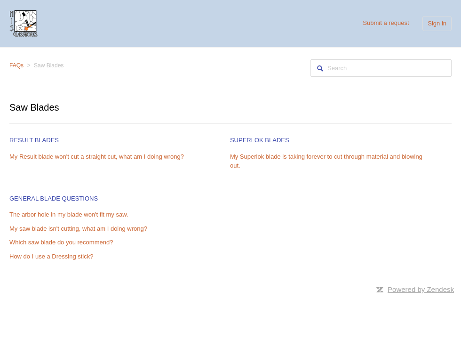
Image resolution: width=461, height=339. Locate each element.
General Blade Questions (53, 198)
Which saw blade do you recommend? (61, 242)
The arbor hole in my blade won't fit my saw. (68, 214)
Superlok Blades (259, 140)
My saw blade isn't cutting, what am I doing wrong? (78, 228)
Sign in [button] (437, 23)
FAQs (16, 65)
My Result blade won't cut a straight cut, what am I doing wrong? (96, 156)
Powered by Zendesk (421, 289)
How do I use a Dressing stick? (51, 256)
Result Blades (34, 140)
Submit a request (386, 22)
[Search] (381, 68)
